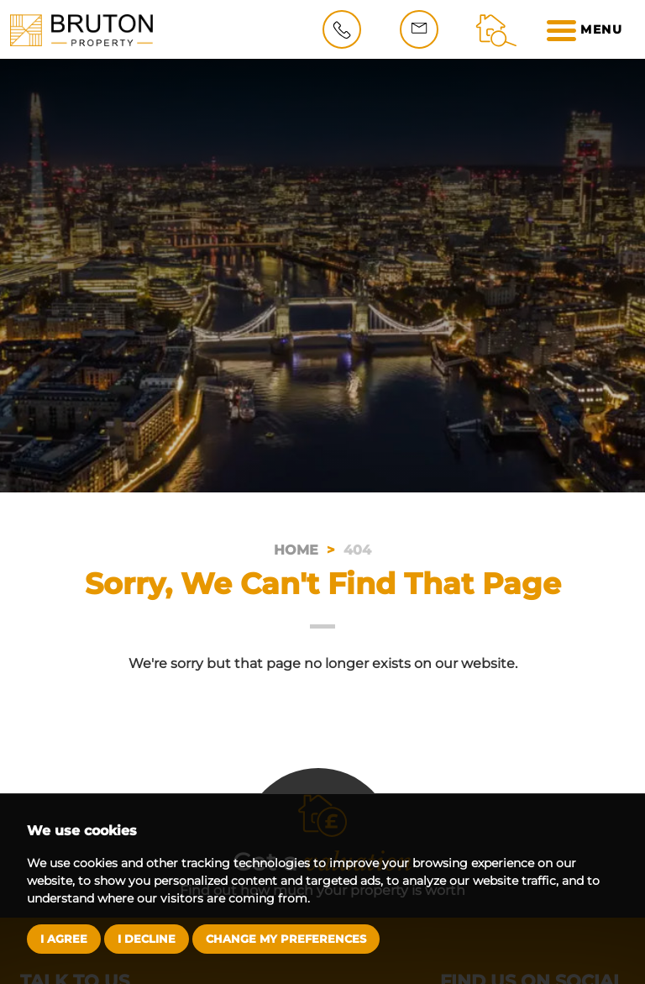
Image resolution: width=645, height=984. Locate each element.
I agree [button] (63, 938)
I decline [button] (147, 938)
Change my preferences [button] (286, 938)
